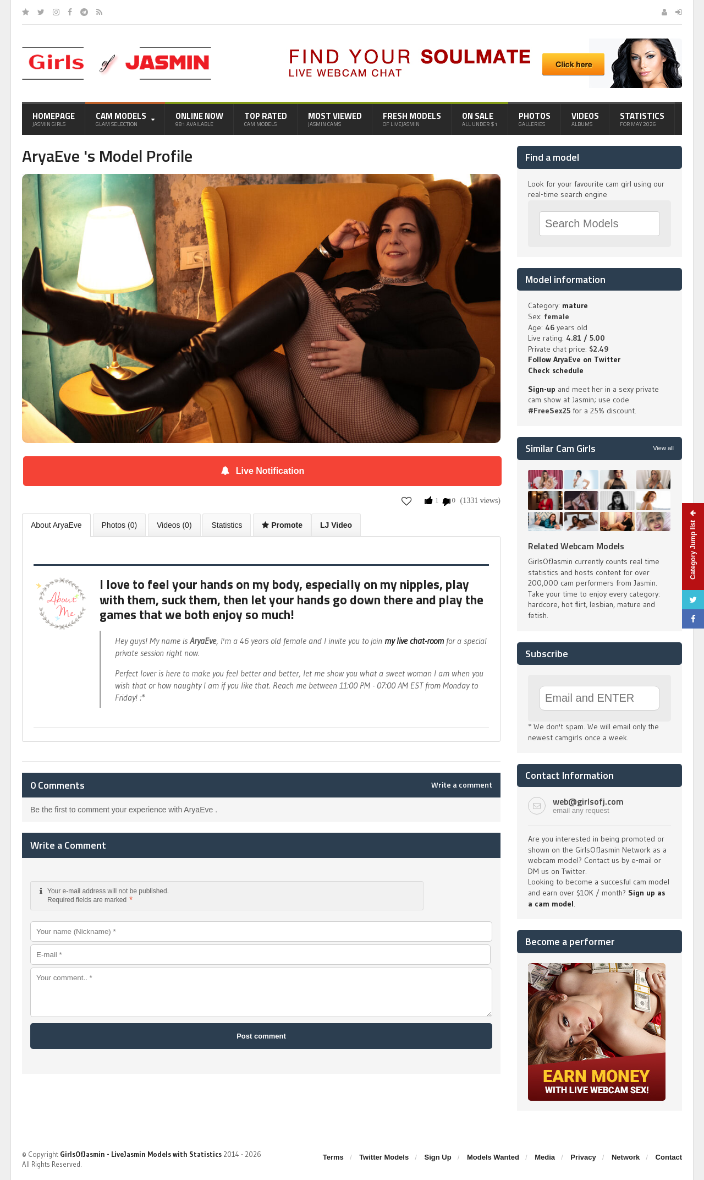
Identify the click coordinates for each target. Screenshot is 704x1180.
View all (663, 448)
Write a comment (461, 785)
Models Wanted (493, 1157)
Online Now (199, 119)
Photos (535, 119)
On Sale (480, 119)
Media (545, 1157)
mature (575, 305)
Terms (333, 1157)
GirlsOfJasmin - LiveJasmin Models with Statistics (141, 1154)
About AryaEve (56, 525)
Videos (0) (174, 525)
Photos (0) (120, 525)
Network (626, 1157)
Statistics (642, 119)
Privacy (583, 1157)
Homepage (53, 119)
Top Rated (265, 119)
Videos (585, 119)
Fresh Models (412, 119)
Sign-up (542, 389)
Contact (669, 1157)
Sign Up (438, 1157)
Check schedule (556, 370)
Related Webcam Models (576, 546)
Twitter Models (384, 1157)
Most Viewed (335, 119)
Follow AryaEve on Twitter (574, 359)
